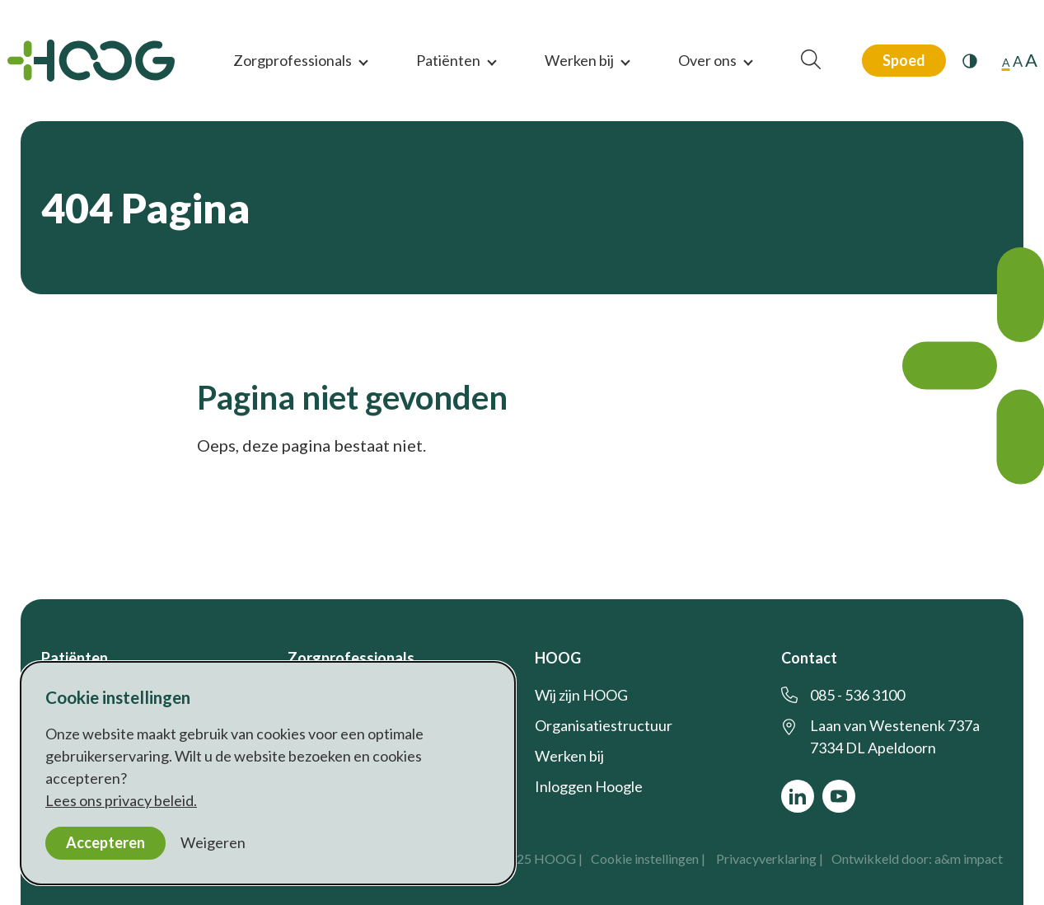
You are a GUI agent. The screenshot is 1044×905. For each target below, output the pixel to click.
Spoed (903, 60)
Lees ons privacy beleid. (121, 800)
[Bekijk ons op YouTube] (838, 796)
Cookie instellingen (645, 858)
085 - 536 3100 (857, 695)
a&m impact (968, 858)
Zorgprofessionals (292, 60)
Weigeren (213, 842)
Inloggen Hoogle (589, 786)
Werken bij (579, 60)
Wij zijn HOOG (581, 695)
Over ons (707, 60)
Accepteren (105, 842)
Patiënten (448, 60)
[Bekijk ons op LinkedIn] (797, 796)
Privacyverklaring (766, 858)
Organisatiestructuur (603, 725)
